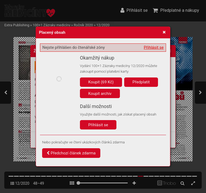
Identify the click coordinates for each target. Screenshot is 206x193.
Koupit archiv (100, 93)
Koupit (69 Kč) (101, 82)
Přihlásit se (154, 47)
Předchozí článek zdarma (71, 153)
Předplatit (141, 82)
